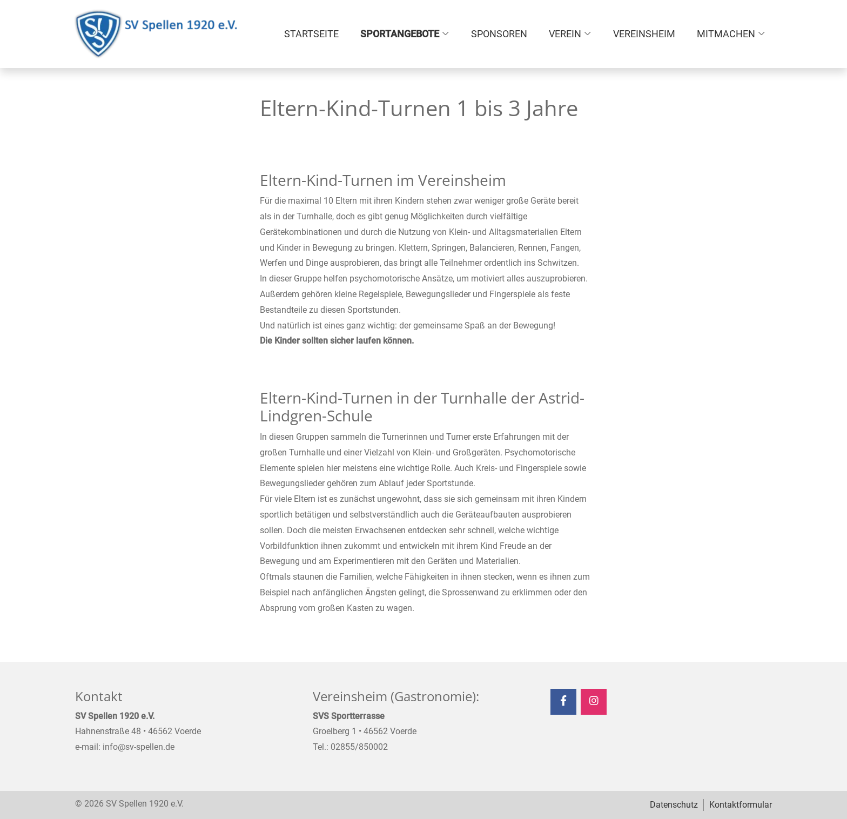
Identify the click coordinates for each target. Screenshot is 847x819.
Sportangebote (399, 33)
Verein (565, 33)
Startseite (311, 33)
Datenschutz (674, 805)
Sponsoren (499, 33)
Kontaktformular (740, 805)
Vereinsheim (644, 33)
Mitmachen (726, 33)
